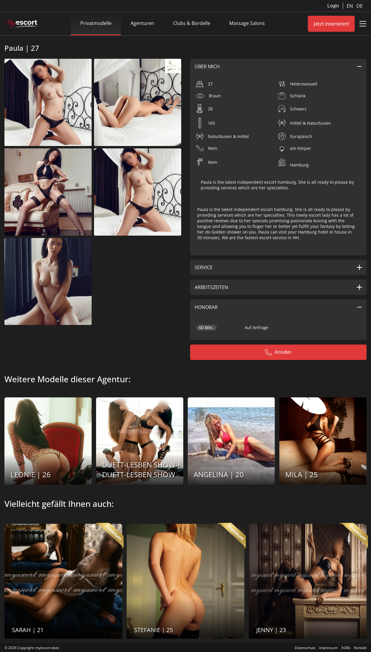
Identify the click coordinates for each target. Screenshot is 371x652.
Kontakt (360, 647)
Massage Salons (247, 23)
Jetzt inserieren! (331, 23)
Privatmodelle (96, 23)
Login (333, 5)
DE (359, 6)
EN (350, 6)
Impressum (328, 647)
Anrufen (278, 352)
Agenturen (142, 23)
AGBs (346, 647)
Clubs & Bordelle (191, 23)
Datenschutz (305, 647)
